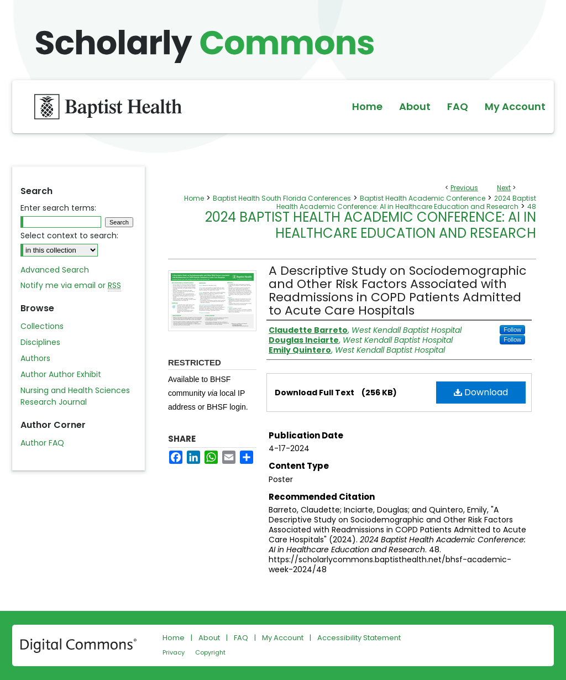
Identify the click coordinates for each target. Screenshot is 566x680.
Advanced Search (54, 269)
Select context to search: (69, 235)
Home (194, 198)
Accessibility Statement (359, 637)
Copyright (210, 652)
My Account (282, 637)
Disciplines (40, 342)
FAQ (241, 637)
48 (531, 206)
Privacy (174, 652)
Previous (464, 187)
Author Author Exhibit (60, 374)
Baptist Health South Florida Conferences (282, 198)
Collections (42, 326)
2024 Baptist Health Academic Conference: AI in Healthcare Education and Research (406, 202)
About (209, 637)
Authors (35, 358)
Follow (512, 329)
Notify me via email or (70, 285)
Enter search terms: (58, 207)
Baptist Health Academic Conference (422, 198)
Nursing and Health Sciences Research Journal (75, 396)
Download (481, 392)
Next (504, 187)
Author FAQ (42, 442)
